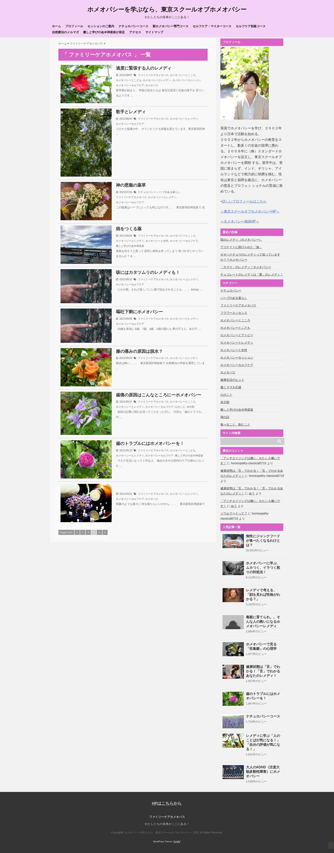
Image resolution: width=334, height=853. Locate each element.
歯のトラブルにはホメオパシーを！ (150, 443)
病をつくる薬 (129, 228)
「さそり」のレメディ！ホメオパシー (245, 267)
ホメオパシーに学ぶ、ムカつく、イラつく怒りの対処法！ (263, 567)
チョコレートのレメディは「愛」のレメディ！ (251, 274)
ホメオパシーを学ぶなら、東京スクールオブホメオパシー (167, 9)
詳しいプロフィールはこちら (244, 201)
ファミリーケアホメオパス (153, 74)
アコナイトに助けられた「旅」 (241, 247)
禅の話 (224, 417)
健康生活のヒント (232, 379)
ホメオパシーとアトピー (236, 335)
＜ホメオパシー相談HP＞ (239, 221)
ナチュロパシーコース (133, 26)
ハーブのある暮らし (168, 191)
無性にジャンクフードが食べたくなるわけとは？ (263, 540)
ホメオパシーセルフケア (130, 85)
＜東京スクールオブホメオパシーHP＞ (250, 211)
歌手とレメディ (131, 111)
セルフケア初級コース (251, 26)
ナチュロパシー (147, 191)
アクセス (135, 32)
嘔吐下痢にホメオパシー (139, 311)
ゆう (252, 493)
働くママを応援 (230, 387)
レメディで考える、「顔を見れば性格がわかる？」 (263, 594)
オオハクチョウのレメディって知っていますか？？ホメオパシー (250, 257)
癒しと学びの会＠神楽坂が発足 (104, 32)
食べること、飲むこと (235, 424)
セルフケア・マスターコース (212, 26)
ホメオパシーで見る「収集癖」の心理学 (261, 646)
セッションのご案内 (100, 26)
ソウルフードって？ (233, 513)
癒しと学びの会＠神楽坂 (130, 245)
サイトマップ (154, 32)
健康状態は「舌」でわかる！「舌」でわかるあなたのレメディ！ (263, 671)
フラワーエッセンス (233, 312)
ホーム (56, 26)
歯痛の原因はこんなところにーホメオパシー (158, 395)
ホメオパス (151, 85)
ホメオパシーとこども (129, 80)
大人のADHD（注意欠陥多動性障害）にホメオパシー (263, 771)
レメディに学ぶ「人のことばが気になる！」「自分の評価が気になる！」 (263, 742)
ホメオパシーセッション (186, 80)
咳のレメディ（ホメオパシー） (241, 239)
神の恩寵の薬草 (131, 185)
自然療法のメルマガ (65, 32)
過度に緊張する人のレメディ (143, 68)
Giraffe (176, 841)
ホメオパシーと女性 (156, 240)
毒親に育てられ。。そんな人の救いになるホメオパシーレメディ (263, 621)
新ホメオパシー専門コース (170, 26)
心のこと (180, 406)
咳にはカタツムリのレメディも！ (148, 272)
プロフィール (74, 26)
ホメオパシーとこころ (182, 74)
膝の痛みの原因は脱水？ (139, 351)
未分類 (190, 406)
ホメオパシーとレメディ (157, 80)
